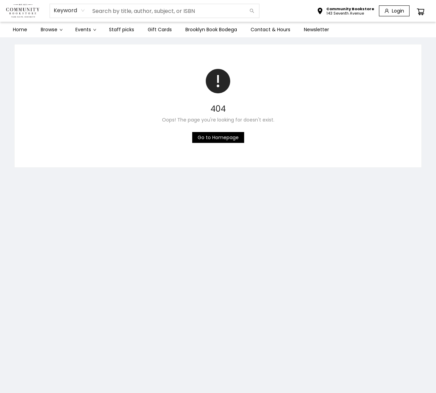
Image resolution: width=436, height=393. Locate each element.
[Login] (394, 10)
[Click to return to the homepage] (218, 137)
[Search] (252, 11)
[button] (345, 11)
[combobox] (69, 10)
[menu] (218, 29)
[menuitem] (20, 29)
